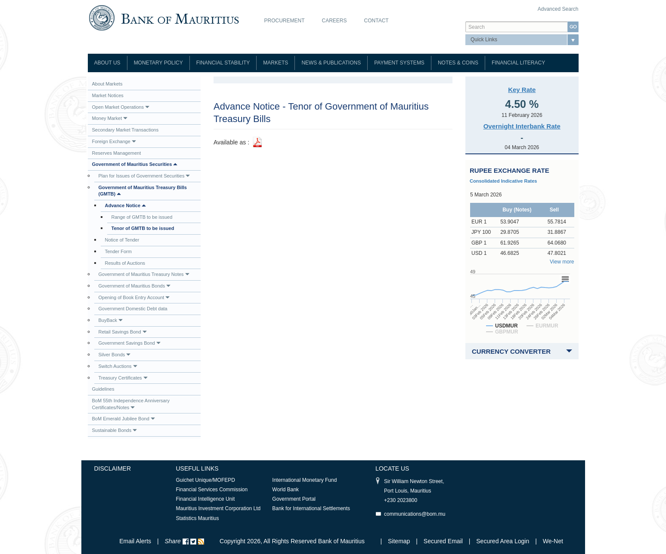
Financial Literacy (518, 63)
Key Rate (522, 89)
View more (562, 262)
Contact (376, 21)
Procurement (284, 21)
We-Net (553, 541)
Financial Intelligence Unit (205, 499)
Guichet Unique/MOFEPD (205, 480)
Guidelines (103, 389)
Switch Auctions (118, 366)
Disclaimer (112, 468)
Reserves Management (116, 153)
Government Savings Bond (130, 343)
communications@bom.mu (414, 514)
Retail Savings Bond (123, 331)
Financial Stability (223, 63)
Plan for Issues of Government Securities (144, 175)
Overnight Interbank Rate (522, 126)
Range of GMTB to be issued (142, 217)
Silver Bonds (115, 354)
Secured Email (443, 541)
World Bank (285, 490)
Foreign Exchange (114, 141)
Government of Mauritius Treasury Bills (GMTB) (143, 191)
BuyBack (111, 320)
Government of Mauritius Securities (135, 164)
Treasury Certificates (123, 377)
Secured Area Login (502, 541)
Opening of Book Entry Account (134, 297)
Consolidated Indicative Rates (503, 181)
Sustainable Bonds (114, 430)
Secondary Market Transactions (125, 129)
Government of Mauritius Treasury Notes (144, 274)
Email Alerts (135, 541)
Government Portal (294, 499)
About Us (107, 63)
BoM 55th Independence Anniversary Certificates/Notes (131, 404)
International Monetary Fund (304, 480)
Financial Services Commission (212, 490)
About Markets (107, 83)
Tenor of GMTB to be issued (143, 228)
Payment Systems (399, 63)
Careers (334, 21)
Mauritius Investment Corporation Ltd (218, 508)
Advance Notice (125, 205)
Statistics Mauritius (197, 518)
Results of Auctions (125, 263)
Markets (275, 63)
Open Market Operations (120, 107)
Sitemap (400, 541)
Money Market (110, 118)
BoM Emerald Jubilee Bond (123, 418)
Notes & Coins (458, 63)
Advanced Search (558, 9)
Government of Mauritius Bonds (135, 285)
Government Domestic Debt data (133, 308)
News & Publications (331, 63)
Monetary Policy (158, 63)
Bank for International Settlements (311, 508)
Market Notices (108, 95)
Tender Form (118, 251)
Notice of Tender (122, 239)
